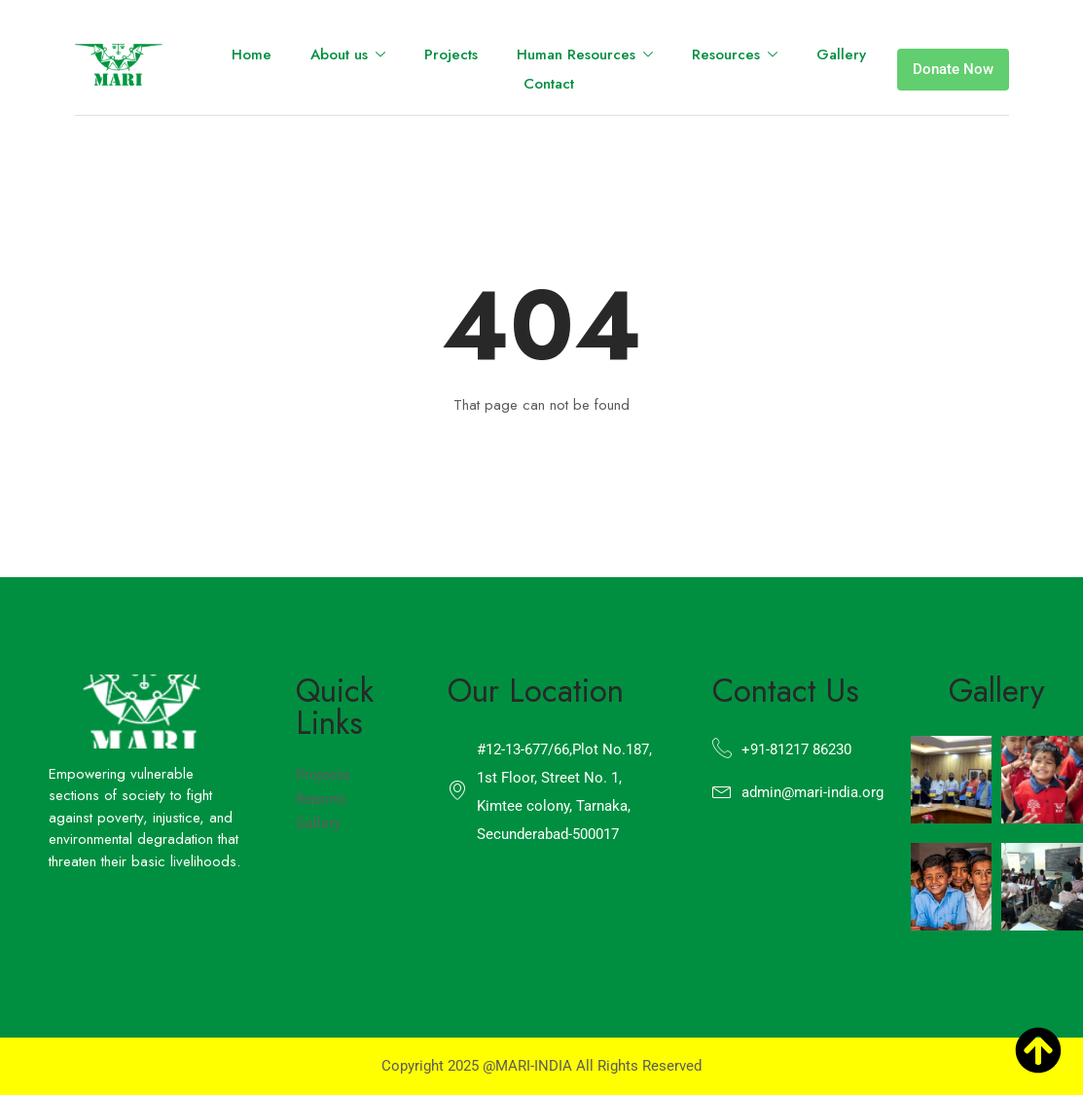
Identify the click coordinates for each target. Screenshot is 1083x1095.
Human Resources (585, 55)
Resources (734, 55)
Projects (451, 54)
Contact (548, 83)
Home (251, 54)
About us (347, 55)
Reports (321, 799)
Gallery (841, 54)
